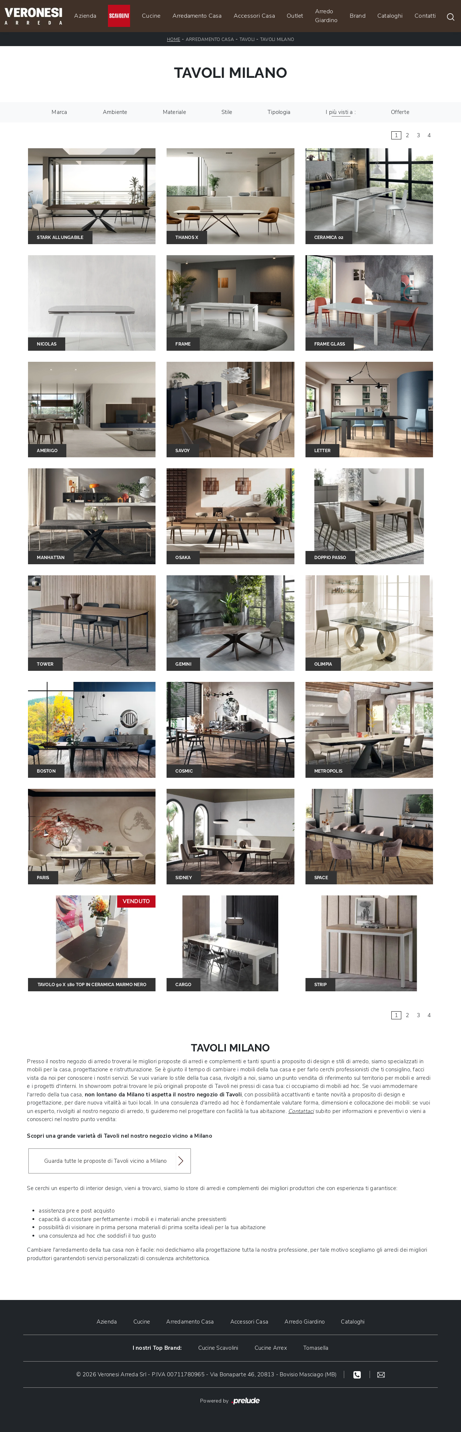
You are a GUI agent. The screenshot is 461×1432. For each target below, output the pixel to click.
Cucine (151, 16)
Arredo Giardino (326, 15)
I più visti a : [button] (341, 112)
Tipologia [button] (279, 112)
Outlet (295, 16)
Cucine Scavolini (218, 1348)
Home (173, 39)
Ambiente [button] (115, 112)
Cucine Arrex (271, 1348)
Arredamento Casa (197, 16)
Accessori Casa (254, 16)
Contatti (425, 16)
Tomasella (315, 1348)
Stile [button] (226, 112)
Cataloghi (390, 16)
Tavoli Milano (277, 39)
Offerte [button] (400, 112)
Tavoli (247, 39)
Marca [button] (59, 112)
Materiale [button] (174, 112)
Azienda (85, 16)
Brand (358, 16)
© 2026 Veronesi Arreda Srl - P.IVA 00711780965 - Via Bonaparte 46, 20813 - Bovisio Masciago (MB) (206, 1374)
